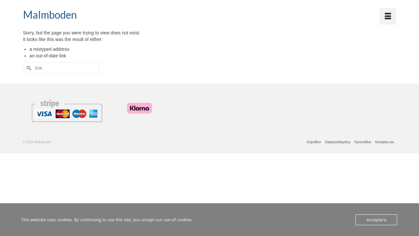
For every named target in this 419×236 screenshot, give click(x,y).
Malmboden (50, 14)
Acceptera (376, 220)
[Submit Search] (28, 72)
